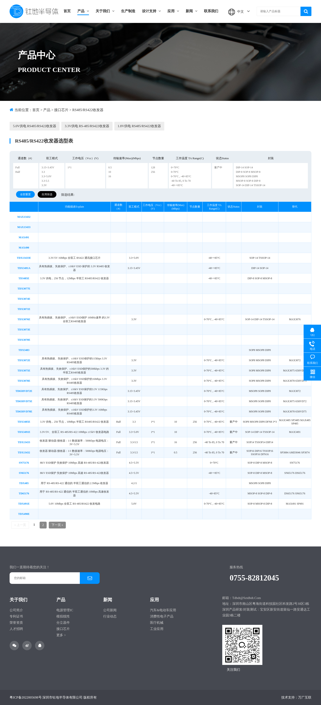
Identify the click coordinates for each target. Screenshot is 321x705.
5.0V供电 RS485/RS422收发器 (34, 126)
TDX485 (24, 483)
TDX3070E (24, 339)
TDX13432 (24, 452)
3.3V (44, 185)
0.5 (110, 167)
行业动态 (110, 616)
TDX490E (24, 514)
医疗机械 (156, 622)
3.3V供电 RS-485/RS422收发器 (87, 126)
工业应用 (156, 629)
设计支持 (151, 11)
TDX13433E (24, 257)
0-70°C (175, 171)
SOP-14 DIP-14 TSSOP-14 (250, 185)
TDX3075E (24, 370)
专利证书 (16, 616)
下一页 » (57, 525)
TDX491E (24, 503)
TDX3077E (24, 288)
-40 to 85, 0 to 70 (181, 180)
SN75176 (24, 462)
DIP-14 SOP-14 (244, 167)
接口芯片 (61, 110)
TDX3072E (24, 360)
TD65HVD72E (24, 391)
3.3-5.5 (45, 180)
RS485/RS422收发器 (87, 110)
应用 (173, 11)
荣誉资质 (16, 622)
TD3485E (24, 278)
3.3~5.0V (46, 176)
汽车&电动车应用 (163, 610)
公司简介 (16, 610)
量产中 (218, 167)
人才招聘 (16, 629)
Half (17, 171)
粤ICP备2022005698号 (25, 697)
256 (153, 171)
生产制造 (128, 11)
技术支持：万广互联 (296, 697)
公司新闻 (110, 610)
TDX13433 (24, 442)
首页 (67, 11)
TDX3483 (24, 350)
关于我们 (105, 11)
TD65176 (24, 493)
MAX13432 (24, 216)
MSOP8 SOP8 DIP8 (247, 176)
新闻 (191, 11)
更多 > (61, 635)
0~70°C (175, 167)
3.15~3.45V (47, 167)
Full (17, 167)
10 (109, 171)
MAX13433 (24, 227)
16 (109, 176)
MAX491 (24, 237)
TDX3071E (24, 309)
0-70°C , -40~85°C (181, 176)
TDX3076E (24, 319)
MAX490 (24, 247)
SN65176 (24, 473)
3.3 (43, 171)
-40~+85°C (177, 185)
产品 (83, 11)
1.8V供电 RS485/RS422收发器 (139, 126)
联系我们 (211, 11)
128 (153, 167)
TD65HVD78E (24, 411)
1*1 (70, 167)
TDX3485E (24, 421)
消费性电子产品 (161, 616)
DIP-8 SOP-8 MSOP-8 (248, 171)
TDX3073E (24, 329)
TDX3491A (23, 268)
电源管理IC (64, 610)
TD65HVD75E (24, 401)
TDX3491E (24, 432)
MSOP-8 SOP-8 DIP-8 (248, 180)
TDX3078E (24, 380)
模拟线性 (63, 616)
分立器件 (63, 622)
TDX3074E (24, 298)
